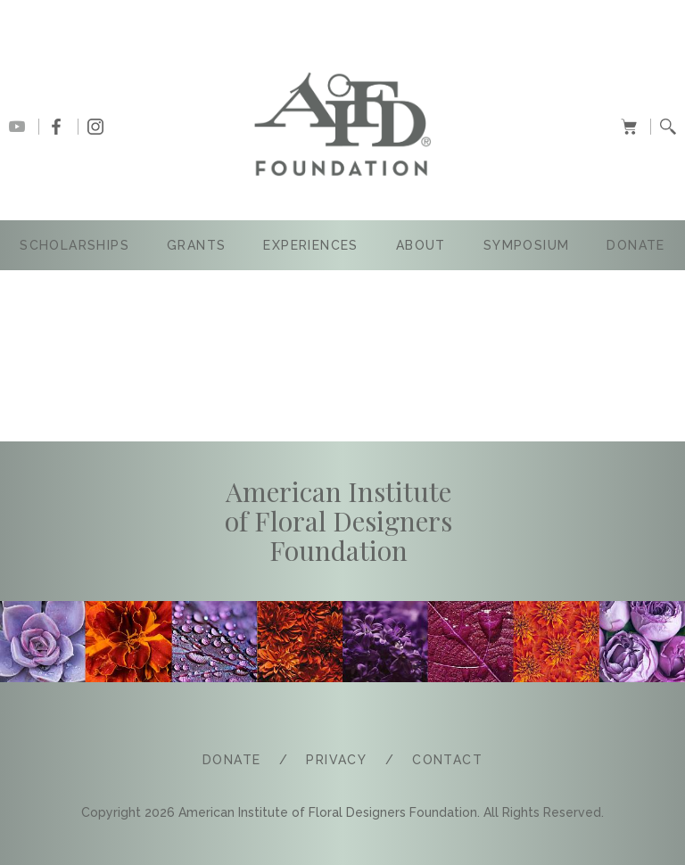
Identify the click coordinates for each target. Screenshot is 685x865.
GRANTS (196, 245)
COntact (447, 760)
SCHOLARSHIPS (74, 245)
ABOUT (421, 245)
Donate (635, 245)
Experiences (310, 245)
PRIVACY (336, 760)
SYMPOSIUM (526, 245)
